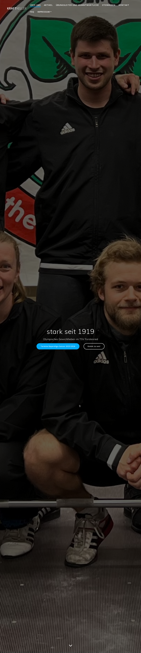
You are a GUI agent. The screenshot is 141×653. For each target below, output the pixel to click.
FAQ (32, 11)
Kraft (16, 8)
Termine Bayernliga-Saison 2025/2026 (58, 346)
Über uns (35, 5)
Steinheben (108, 5)
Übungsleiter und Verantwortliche (77, 5)
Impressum (43, 11)
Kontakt (124, 5)
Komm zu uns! (94, 346)
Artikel (48, 5)
